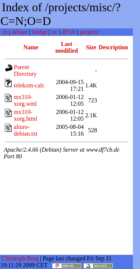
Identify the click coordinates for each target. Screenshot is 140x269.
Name (31, 47)
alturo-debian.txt (26, 130)
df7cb (68, 32)
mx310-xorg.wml (25, 100)
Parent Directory (25, 70)
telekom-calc (29, 85)
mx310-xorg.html (25, 115)
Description (113, 47)
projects (89, 32)
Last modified (66, 47)
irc (54, 32)
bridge (39, 32)
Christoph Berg (20, 258)
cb (4, 32)
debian (20, 32)
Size (91, 47)
